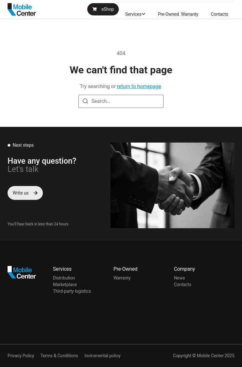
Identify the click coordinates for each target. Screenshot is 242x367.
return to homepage (139, 86)
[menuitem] (135, 14)
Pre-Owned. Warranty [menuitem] (178, 14)
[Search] (85, 102)
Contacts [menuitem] (219, 14)
